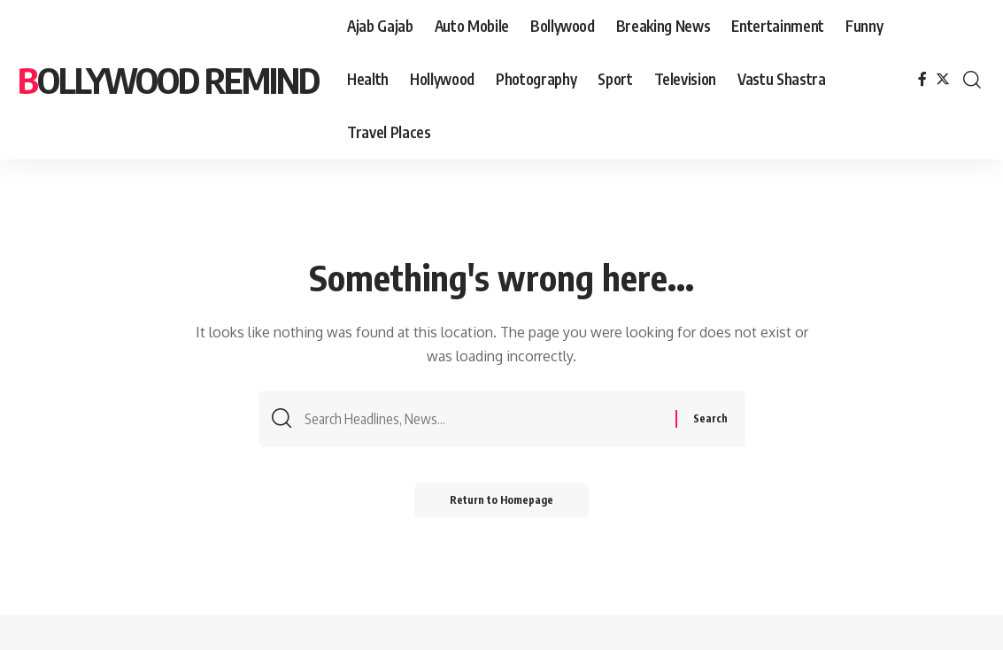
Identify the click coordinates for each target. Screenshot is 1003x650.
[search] (972, 80)
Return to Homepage (501, 500)
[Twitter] (942, 79)
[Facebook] (922, 79)
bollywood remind (168, 79)
